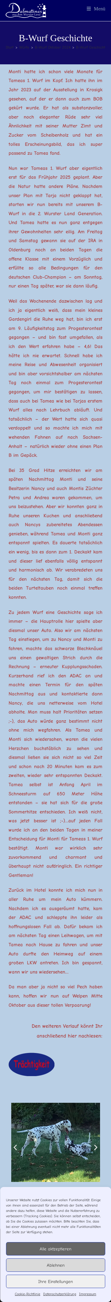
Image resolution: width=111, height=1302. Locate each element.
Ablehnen (56, 1265)
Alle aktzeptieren (55, 1249)
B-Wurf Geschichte (91, 47)
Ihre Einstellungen (55, 1281)
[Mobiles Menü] (96, 8)
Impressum (87, 1294)
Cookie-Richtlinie (27, 1294)
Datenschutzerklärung (59, 1294)
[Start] (10, 47)
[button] (15, 1147)
